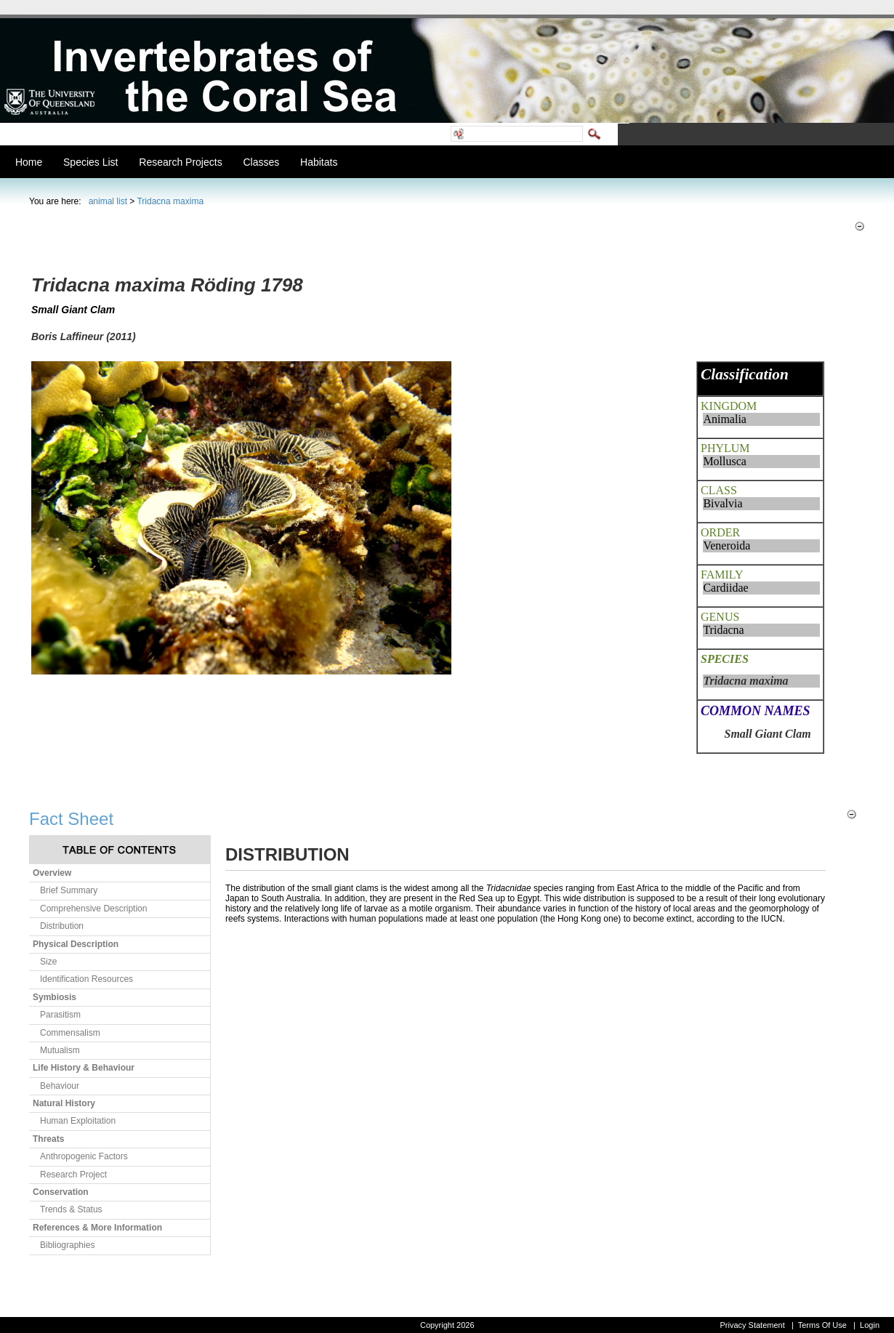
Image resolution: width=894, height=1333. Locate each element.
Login (869, 1325)
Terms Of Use (822, 1325)
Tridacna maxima (170, 201)
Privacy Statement (752, 1325)
